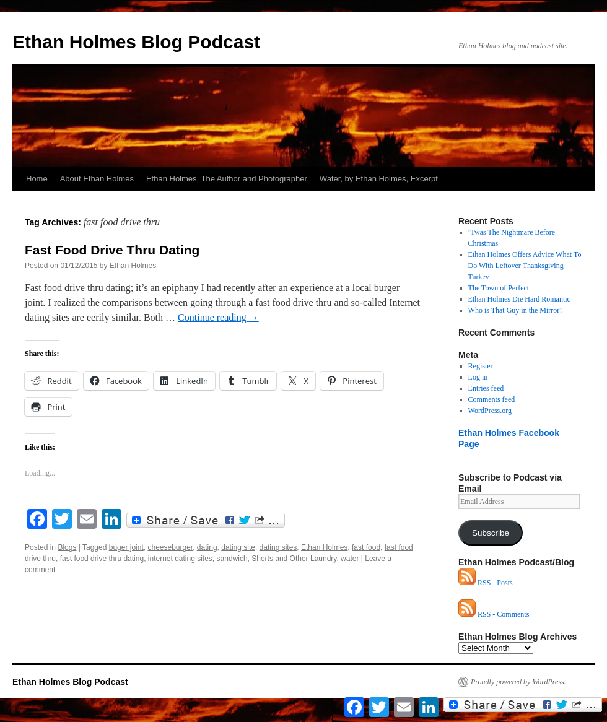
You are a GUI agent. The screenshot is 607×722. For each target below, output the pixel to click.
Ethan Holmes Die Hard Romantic (519, 299)
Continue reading (218, 317)
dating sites (278, 547)
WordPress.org (490, 410)
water (350, 558)
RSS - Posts (485, 582)
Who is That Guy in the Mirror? (515, 310)
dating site (238, 547)
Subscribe (490, 532)
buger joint (126, 547)
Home (37, 178)
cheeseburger (170, 547)
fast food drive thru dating (102, 558)
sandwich (232, 558)
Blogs (67, 547)
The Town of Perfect (499, 288)
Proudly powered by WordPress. (518, 681)
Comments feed (491, 399)
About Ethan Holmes (97, 178)
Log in (478, 377)
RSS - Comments (493, 614)
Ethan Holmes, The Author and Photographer (226, 178)
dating (207, 547)
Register (480, 366)
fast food (366, 547)
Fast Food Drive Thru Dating (112, 250)
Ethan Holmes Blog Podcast (136, 42)
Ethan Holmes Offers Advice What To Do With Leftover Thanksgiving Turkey (525, 265)
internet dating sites (180, 558)
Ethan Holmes (133, 265)
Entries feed (486, 388)
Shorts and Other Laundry (293, 558)
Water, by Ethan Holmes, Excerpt (379, 178)
